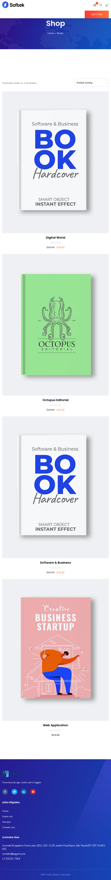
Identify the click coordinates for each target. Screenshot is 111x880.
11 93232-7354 (11, 858)
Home (51, 33)
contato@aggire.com (13, 854)
